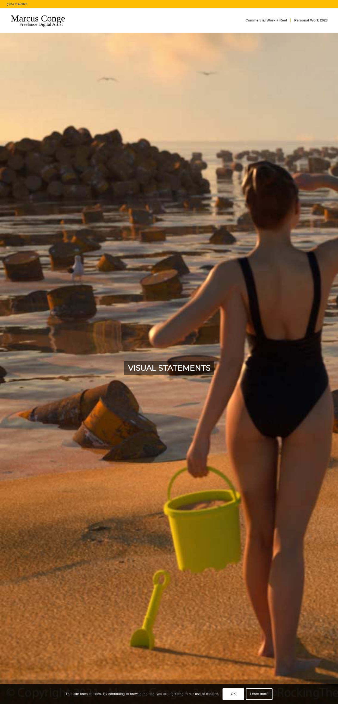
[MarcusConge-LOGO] (42, 20)
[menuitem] (266, 20)
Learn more (259, 694)
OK (233, 694)
